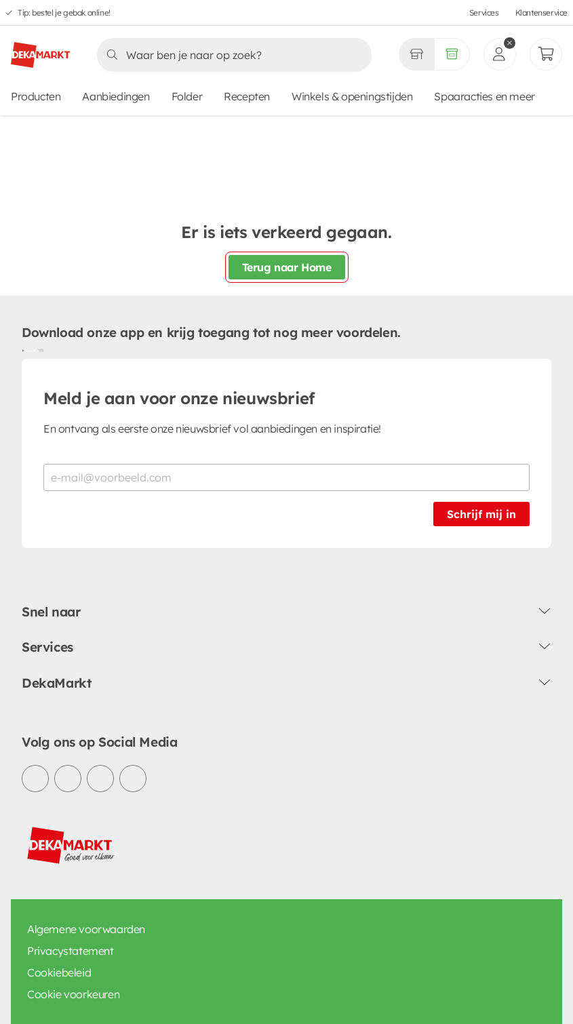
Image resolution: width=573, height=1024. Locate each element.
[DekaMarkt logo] (40, 49)
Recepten (247, 96)
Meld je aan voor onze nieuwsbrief (179, 398)
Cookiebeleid (59, 972)
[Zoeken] (230, 55)
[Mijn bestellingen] (546, 54)
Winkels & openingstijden (352, 96)
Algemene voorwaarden (86, 929)
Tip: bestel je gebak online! (64, 12)
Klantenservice (541, 12)
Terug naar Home (287, 267)
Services (484, 12)
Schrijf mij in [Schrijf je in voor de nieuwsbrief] (481, 514)
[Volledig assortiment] (452, 54)
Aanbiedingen (115, 96)
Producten (35, 96)
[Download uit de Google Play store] (27, 350)
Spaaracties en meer (484, 96)
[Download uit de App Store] (38, 350)
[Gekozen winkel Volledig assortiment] (416, 54)
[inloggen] (499, 54)
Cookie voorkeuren (73, 994)
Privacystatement (70, 951)
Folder (187, 96)
